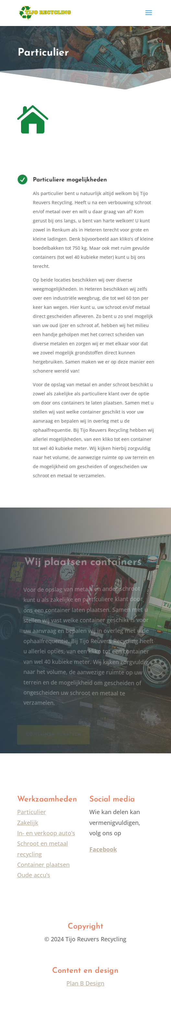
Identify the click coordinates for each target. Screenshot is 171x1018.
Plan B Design (85, 983)
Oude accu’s (33, 875)
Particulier (31, 812)
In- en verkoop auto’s (46, 833)
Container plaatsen (43, 864)
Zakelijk (27, 822)
